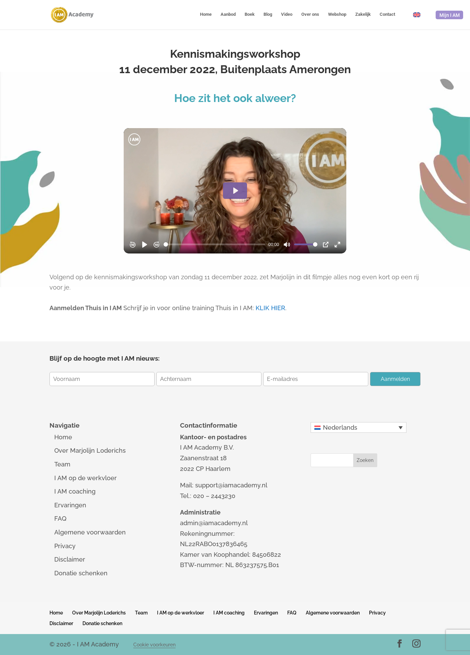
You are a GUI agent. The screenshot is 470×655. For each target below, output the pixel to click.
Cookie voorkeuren (154, 644)
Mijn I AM (449, 15)
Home (206, 14)
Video (286, 14)
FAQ (60, 518)
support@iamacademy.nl (231, 485)
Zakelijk (363, 14)
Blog (268, 14)
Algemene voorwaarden (90, 532)
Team (62, 464)
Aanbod (228, 14)
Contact (387, 14)
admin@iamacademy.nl (214, 523)
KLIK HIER (270, 308)
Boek (250, 14)
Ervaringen (70, 505)
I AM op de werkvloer (85, 478)
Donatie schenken (81, 573)
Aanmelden (395, 379)
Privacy (65, 546)
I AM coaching (75, 491)
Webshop (337, 14)
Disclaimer (69, 559)
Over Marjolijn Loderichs (90, 450)
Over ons (310, 14)
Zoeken (365, 460)
